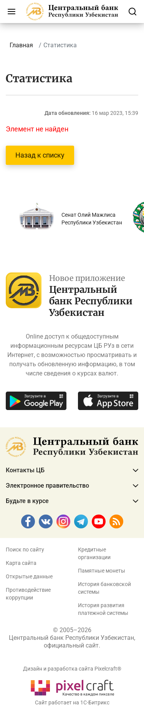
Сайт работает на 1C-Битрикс (72, 702)
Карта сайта (21, 563)
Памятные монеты (101, 571)
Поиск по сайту (25, 549)
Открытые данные (29, 576)
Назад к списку (40, 155)
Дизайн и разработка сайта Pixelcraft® (72, 669)
